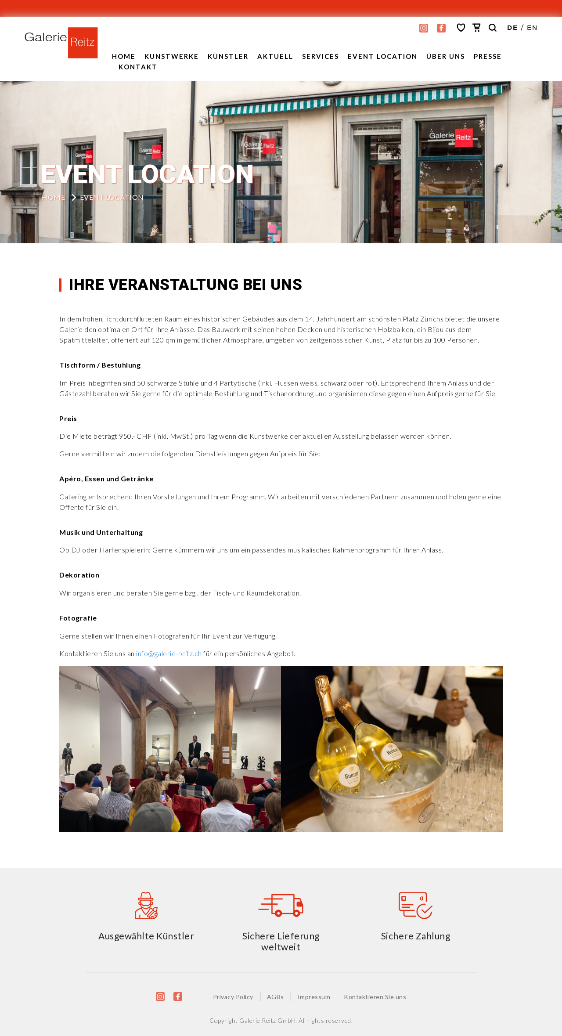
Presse (488, 56)
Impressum (314, 996)
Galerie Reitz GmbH (267, 1020)
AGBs (275, 996)
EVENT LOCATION (383, 56)
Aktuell (275, 56)
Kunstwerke (171, 56)
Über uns (445, 56)
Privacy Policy (233, 996)
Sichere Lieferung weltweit (281, 941)
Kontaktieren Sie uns (375, 996)
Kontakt (138, 67)
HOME (53, 197)
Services (320, 56)
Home (124, 56)
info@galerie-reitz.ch (169, 653)
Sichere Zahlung (415, 935)
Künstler (228, 56)
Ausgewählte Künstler (146, 935)
